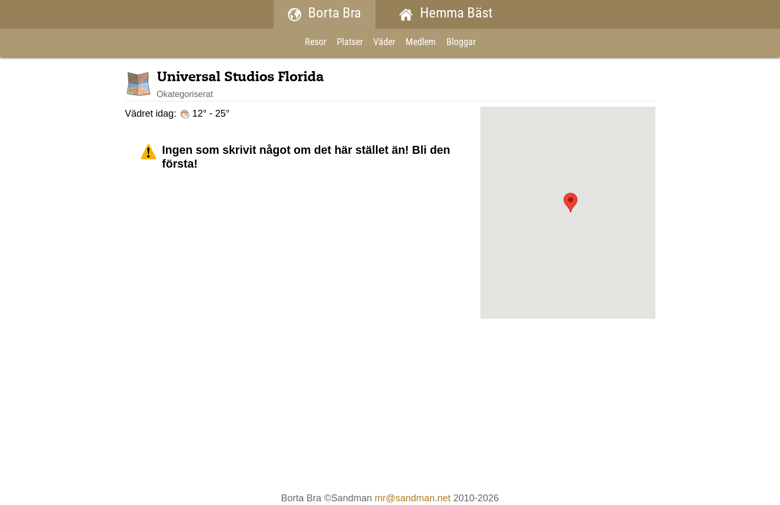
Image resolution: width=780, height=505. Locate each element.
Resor (315, 43)
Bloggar (461, 43)
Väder (384, 43)
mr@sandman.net (412, 498)
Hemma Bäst (446, 14)
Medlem (421, 43)
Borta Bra (325, 14)
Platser (350, 43)
